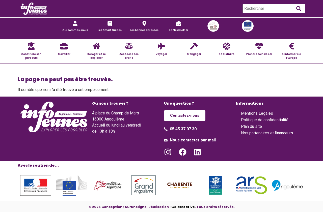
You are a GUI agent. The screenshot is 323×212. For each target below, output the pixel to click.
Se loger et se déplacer (96, 56)
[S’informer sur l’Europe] (291, 46)
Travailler (64, 54)
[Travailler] (64, 46)
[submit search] (298, 8)
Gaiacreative (183, 206)
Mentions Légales (257, 113)
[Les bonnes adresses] (144, 23)
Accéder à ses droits (129, 56)
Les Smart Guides (110, 30)
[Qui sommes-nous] (75, 23)
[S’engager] (194, 46)
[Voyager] (161, 46)
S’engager (194, 54)
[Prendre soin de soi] (259, 46)
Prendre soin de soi (259, 54)
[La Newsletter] (178, 23)
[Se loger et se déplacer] (96, 46)
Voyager (161, 54)
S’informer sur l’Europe (291, 56)
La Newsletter (178, 30)
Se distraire (226, 54)
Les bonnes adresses (144, 30)
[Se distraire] (226, 46)
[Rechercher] (267, 8)
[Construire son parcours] (31, 46)
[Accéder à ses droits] (129, 46)
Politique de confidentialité (264, 119)
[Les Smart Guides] (109, 23)
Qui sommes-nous (75, 30)
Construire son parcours (31, 56)
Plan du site (251, 126)
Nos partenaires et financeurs (267, 133)
